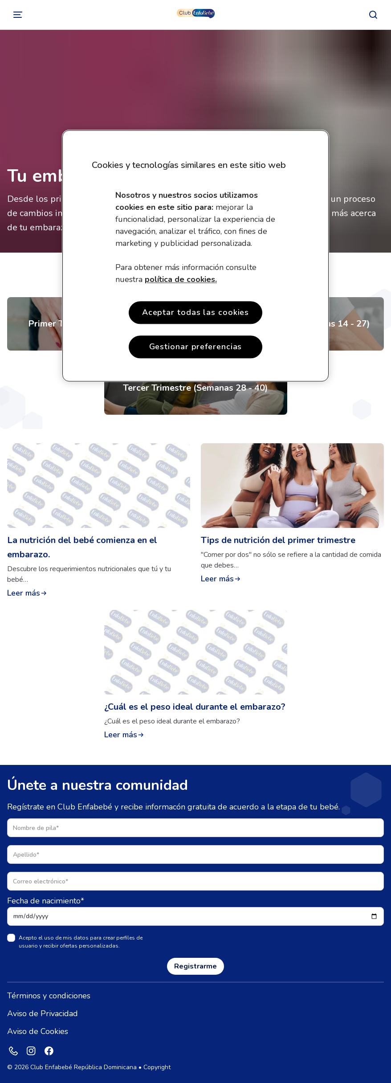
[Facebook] (49, 1051)
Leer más (23, 593)
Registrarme (195, 966)
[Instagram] (31, 1051)
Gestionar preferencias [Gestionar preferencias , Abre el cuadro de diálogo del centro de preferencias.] (195, 346)
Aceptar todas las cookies (195, 312)
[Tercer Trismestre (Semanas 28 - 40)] (195, 388)
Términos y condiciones (48, 995)
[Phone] (13, 1051)
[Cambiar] (18, 14)
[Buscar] (373, 14)
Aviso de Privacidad (42, 1013)
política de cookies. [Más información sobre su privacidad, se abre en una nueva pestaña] (181, 279)
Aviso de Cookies (37, 1031)
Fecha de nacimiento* (45, 900)
